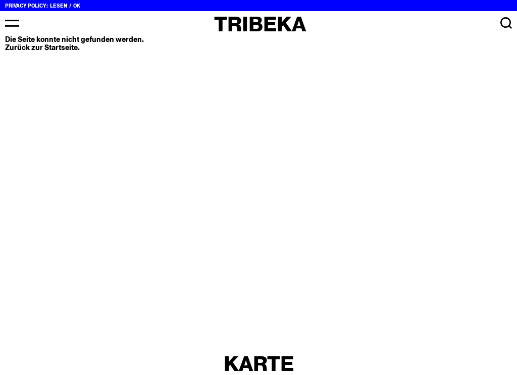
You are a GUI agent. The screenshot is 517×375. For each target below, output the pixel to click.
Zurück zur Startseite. (42, 47)
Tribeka (260, 24)
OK (76, 6)
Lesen (58, 6)
